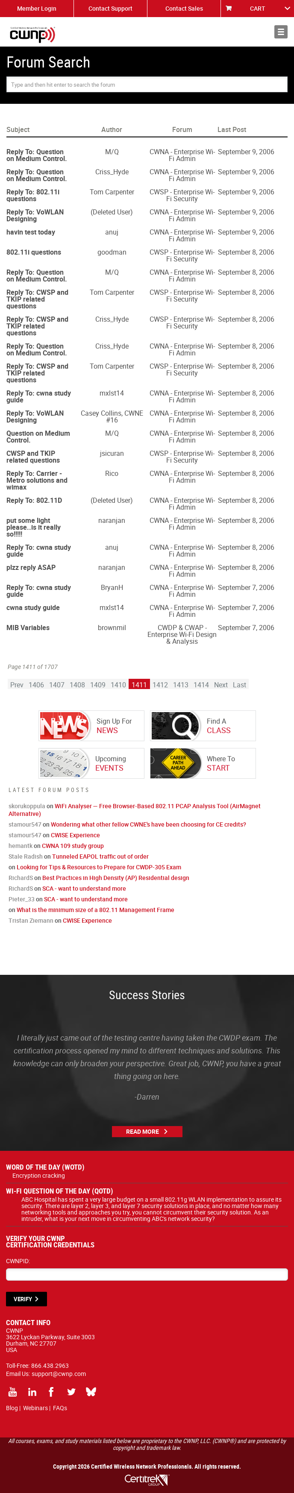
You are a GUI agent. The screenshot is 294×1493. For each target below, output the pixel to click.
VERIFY (23, 1299)
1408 (77, 684)
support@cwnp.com (59, 1374)
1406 (36, 684)
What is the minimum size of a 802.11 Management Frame (95, 910)
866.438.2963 (50, 1365)
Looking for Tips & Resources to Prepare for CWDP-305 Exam (99, 867)
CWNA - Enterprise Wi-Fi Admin (182, 155)
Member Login (36, 8)
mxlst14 (112, 393)
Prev (17, 684)
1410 (118, 684)
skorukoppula (27, 806)
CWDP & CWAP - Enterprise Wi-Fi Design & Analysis (182, 634)
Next (221, 684)
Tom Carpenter (112, 192)
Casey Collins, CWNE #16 (112, 416)
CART (257, 8)
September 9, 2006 (246, 151)
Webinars (35, 1408)
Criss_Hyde (112, 171)
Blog (12, 1408)
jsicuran (112, 453)
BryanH (112, 587)
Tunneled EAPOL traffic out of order (100, 856)
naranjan (111, 520)
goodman (111, 252)
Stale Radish (26, 856)
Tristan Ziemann (31, 920)
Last (239, 684)
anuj (111, 232)
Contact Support (110, 8)
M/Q (112, 151)
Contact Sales (184, 8)
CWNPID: (18, 1261)
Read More (142, 1131)
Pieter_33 (22, 899)
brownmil (112, 627)
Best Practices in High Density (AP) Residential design (115, 878)
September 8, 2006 (246, 252)
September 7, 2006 (246, 587)
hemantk (20, 846)
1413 (180, 684)
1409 (98, 684)
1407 (57, 684)
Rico (111, 473)
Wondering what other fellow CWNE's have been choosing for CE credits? (148, 824)
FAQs (60, 1408)
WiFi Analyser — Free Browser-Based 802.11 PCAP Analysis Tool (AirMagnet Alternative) (135, 810)
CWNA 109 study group (73, 846)
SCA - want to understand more (84, 888)
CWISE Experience (75, 835)
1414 (201, 684)
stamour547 (25, 824)
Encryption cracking (38, 1175)
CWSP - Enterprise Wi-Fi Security (182, 195)
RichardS (21, 878)
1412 (160, 684)
